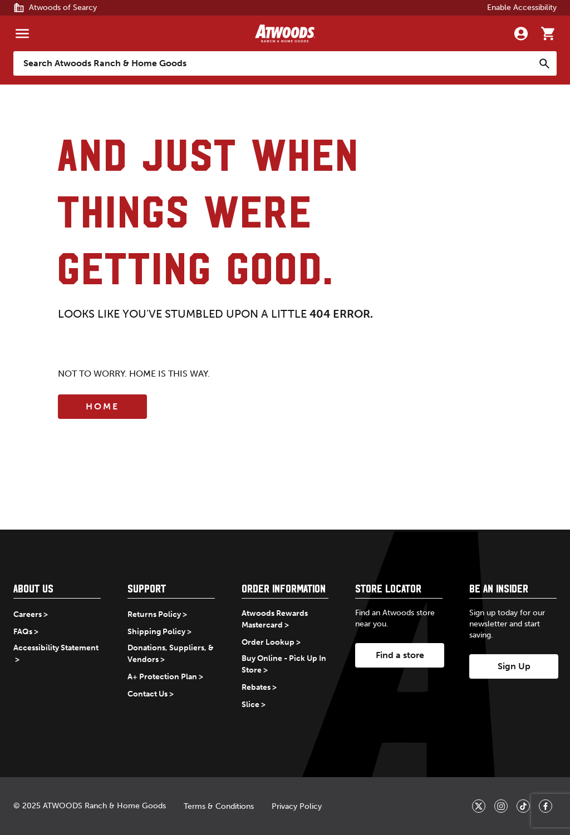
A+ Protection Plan (162, 676)
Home (102, 406)
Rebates (256, 687)
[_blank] (478, 806)
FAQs (22, 631)
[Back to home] (285, 33)
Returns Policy (154, 614)
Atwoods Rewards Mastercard (275, 619)
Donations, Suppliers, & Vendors (170, 653)
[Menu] (22, 33)
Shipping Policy (156, 631)
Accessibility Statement (56, 648)
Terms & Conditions (219, 806)
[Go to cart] (548, 33)
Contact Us (147, 694)
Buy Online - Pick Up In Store (284, 664)
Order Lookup (268, 642)
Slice (250, 704)
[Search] (544, 63)
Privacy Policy (297, 806)
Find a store (400, 655)
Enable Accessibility (522, 7)
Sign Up (514, 666)
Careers (27, 614)
